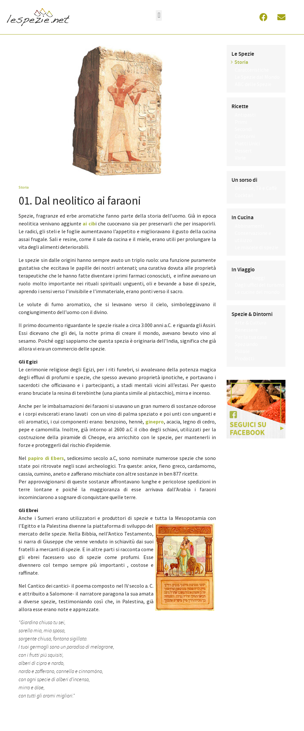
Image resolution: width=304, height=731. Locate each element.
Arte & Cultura (250, 322)
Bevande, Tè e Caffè (256, 188)
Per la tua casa (251, 337)
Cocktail (244, 195)
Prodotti (244, 358)
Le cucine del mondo (257, 292)
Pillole (242, 351)
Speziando (246, 344)
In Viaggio (243, 269)
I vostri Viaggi (250, 277)
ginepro (154, 421)
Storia (24, 187)
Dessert (243, 150)
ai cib (89, 223)
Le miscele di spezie (256, 247)
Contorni (245, 136)
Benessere (246, 329)
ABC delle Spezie (253, 84)
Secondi (243, 129)
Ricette (239, 106)
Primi (241, 122)
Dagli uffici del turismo (259, 284)
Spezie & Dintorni (251, 314)
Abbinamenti (249, 225)
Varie (240, 157)
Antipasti (245, 114)
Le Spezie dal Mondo (257, 77)
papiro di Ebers (46, 458)
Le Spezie (242, 54)
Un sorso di (244, 180)
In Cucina (242, 217)
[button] (159, 15)
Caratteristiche (252, 69)
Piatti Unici (247, 143)
